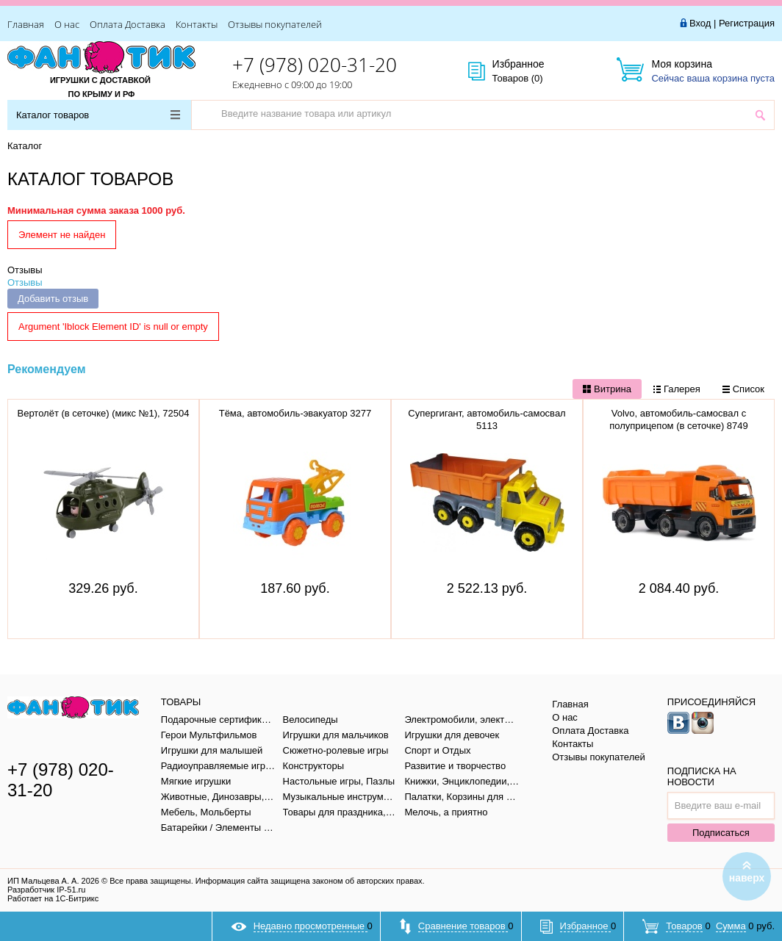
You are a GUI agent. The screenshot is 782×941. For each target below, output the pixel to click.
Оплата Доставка (127, 24)
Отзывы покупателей (275, 24)
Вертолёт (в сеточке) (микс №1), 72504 (103, 413)
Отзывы (25, 269)
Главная (25, 24)
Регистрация (747, 23)
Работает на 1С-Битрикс (52, 898)
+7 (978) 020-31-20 (314, 64)
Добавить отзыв (53, 298)
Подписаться (721, 832)
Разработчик (46, 889)
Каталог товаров (98, 114)
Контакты (197, 24)
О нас (66, 24)
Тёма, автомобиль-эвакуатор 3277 (295, 413)
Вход (700, 23)
